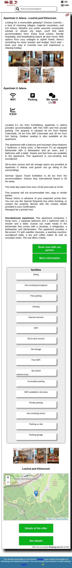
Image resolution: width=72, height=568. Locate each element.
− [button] (8, 482)
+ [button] (8, 477)
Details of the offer (36, 528)
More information (49, 258)
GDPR (24, 564)
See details (36, 540)
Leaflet (49, 519)
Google (40, 559)
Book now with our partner (49, 248)
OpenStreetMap (61, 519)
